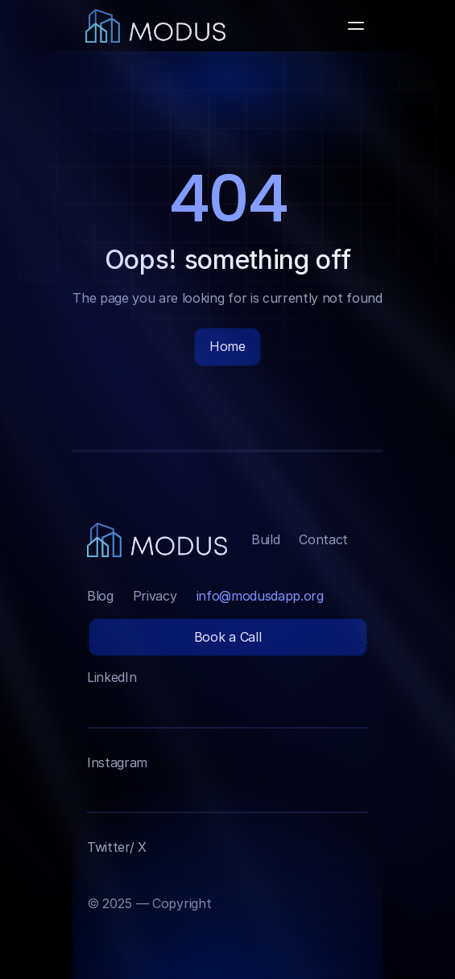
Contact (323, 539)
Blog (100, 596)
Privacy (155, 596)
